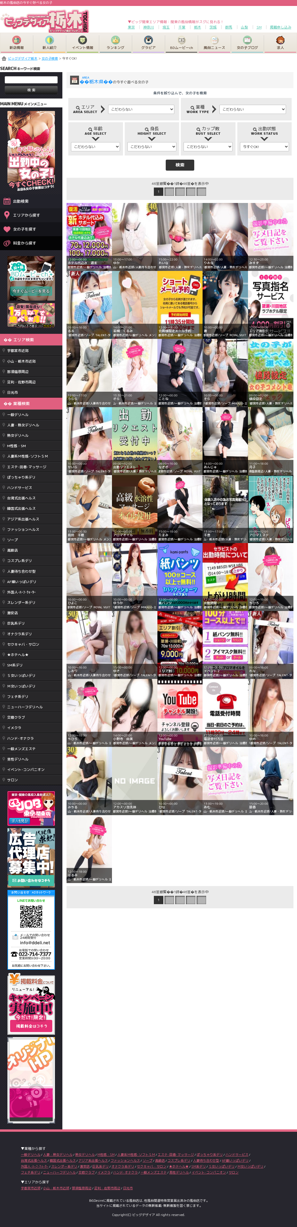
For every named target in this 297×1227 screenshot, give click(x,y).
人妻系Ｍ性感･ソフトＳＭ (27, 456)
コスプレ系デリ (19, 560)
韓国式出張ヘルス (21, 508)
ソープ (12, 539)
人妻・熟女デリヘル (23, 425)
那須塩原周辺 (18, 371)
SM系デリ (15, 665)
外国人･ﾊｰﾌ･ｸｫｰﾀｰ (21, 592)
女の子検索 (50, 58)
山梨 (244, 27)
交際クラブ (16, 717)
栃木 (197, 27)
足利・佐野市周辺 (21, 382)
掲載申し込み (280, 27)
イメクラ (14, 727)
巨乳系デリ (16, 623)
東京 (131, 27)
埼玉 (166, 27)
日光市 (12, 392)
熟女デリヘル (18, 435)
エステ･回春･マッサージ (26, 466)
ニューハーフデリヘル (25, 706)
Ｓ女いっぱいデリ (21, 675)
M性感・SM (16, 445)
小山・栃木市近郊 (21, 361)
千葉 (181, 27)
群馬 (228, 27)
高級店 (12, 550)
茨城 (213, 27)
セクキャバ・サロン (23, 644)
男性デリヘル (18, 759)
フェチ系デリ (18, 696)
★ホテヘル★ (18, 654)
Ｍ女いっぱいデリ (21, 686)
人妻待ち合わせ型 (21, 571)
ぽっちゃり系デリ (21, 477)
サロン (12, 779)
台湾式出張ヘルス (21, 498)
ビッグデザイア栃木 (22, 58)
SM (259, 27)
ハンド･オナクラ (20, 738)
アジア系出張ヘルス (23, 519)
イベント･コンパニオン (26, 769)
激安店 (12, 612)
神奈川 (148, 27)
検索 (180, 165)
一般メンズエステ (21, 748)
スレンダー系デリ (21, 602)
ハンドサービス (19, 487)
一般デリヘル (18, 414)
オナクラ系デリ (19, 633)
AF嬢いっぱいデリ (22, 581)
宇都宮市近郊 (18, 350)
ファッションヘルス (23, 529)
